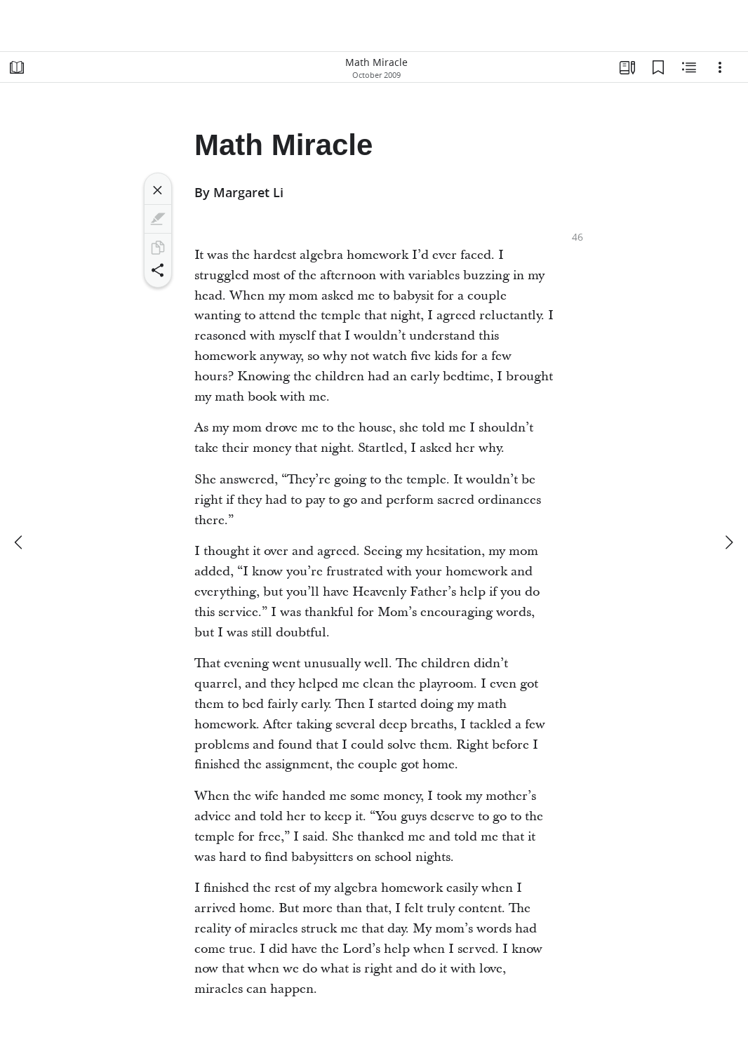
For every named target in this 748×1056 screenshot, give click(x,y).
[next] (728, 542)
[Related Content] (689, 67)
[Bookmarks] (658, 67)
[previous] (20, 542)
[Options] (720, 67)
